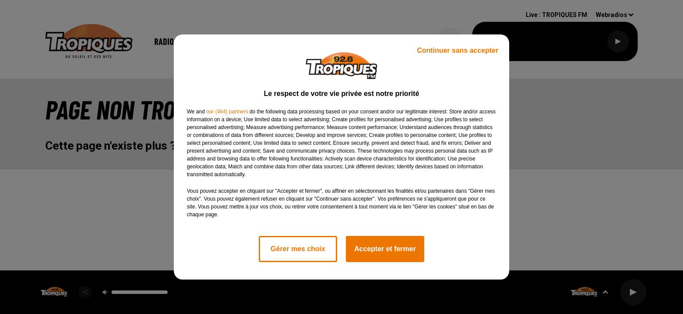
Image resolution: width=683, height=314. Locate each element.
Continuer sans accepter (457, 50)
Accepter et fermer (385, 249)
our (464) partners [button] (227, 112)
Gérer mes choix (297, 249)
